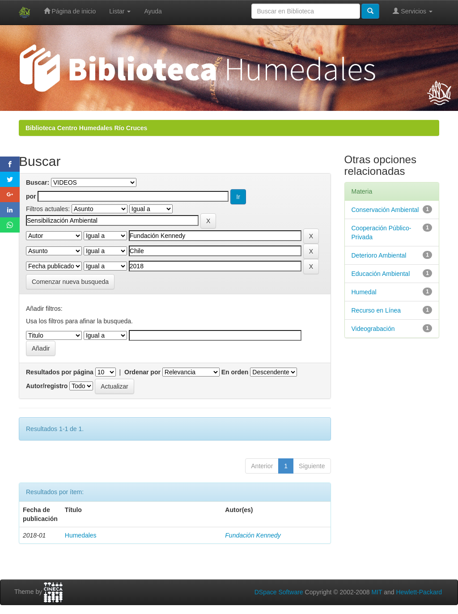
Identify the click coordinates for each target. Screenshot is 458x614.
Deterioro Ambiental (379, 255)
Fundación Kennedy (253, 535)
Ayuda (152, 11)
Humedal (364, 292)
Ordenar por (142, 372)
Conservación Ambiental (385, 209)
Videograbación (373, 328)
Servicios (413, 11)
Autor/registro (47, 386)
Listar (120, 11)
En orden (235, 372)
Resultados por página (59, 372)
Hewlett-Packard (419, 592)
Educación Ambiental (381, 273)
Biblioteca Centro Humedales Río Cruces (86, 127)
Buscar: (37, 182)
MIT (376, 592)
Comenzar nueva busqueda (70, 281)
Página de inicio (70, 11)
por (31, 196)
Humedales (81, 535)
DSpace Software (278, 592)
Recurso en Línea (376, 310)
